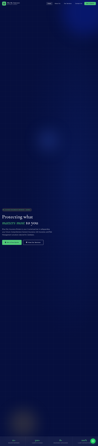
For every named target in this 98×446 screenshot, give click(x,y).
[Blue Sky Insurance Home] (11, 4)
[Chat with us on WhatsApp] (92, 440)
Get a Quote (90, 3)
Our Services (68, 3)
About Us (57, 3)
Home (49, 3)
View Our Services (33, 242)
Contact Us (78, 3)
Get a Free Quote (12, 242)
